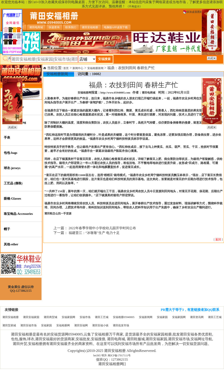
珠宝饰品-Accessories (18, 214)
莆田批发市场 (121, 325)
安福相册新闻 (95, 68)
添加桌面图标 (193, 11)
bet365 (97, 355)
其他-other (11, 244)
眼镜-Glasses (12, 198)
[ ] (218, 239)
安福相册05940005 (123, 317)
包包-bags (10, 153)
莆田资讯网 (197, 317)
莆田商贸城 (50, 317)
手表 (7, 137)
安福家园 (162, 317)
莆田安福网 (81, 325)
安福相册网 (63, 325)
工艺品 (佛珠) (13, 183)
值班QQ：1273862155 (112, 359)
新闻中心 (77, 68)
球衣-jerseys (12, 168)
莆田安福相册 (10, 317)
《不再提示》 (134, 6)
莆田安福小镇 (100, 325)
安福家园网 (68, 317)
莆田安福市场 (28, 325)
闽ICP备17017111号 (119, 355)
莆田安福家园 (31, 317)
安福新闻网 (145, 317)
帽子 (7, 229)
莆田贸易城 (9, 325)
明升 (104, 355)
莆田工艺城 (101, 317)
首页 (66, 68)
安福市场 (85, 317)
